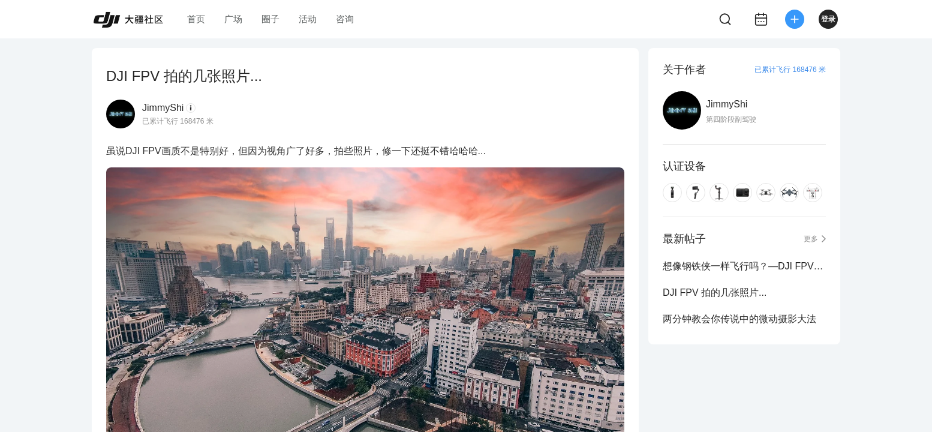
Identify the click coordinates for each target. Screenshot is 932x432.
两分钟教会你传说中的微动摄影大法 (739, 319)
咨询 (345, 19)
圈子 (270, 19)
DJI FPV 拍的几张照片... (714, 292)
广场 (233, 19)
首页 (196, 19)
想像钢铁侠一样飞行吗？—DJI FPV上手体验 (744, 266)
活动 (308, 19)
